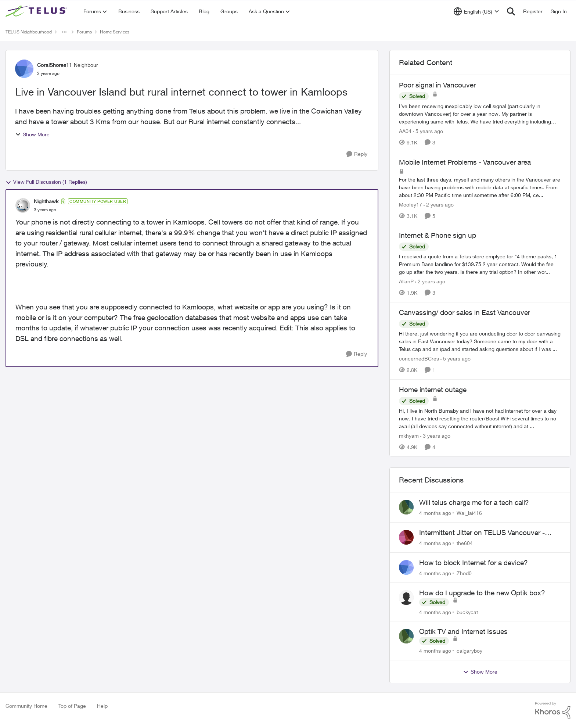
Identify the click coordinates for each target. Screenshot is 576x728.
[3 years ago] (435, 435)
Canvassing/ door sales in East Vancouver (464, 312)
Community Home (26, 706)
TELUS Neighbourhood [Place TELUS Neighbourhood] (29, 32)
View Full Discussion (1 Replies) (46, 182)
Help (102, 706)
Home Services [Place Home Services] (114, 32)
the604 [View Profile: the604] (465, 543)
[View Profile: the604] (406, 537)
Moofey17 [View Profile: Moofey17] (410, 204)
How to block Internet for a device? (473, 563)
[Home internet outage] (480, 418)
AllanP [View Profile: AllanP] (406, 281)
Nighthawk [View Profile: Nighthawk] (46, 201)
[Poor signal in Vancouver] (480, 113)
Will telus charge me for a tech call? (474, 502)
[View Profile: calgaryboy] (406, 636)
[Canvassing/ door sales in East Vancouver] (480, 341)
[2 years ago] (439, 204)
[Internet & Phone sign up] (480, 264)
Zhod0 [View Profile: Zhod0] (464, 573)
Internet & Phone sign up (437, 235)
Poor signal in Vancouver (437, 85)
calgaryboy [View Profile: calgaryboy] (469, 651)
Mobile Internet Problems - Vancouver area (465, 162)
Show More (32, 134)
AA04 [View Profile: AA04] (405, 131)
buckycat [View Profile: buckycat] (467, 612)
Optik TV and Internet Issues (463, 631)
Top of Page (72, 706)
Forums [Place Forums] (84, 32)
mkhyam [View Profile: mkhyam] (409, 435)
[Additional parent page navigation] (64, 32)
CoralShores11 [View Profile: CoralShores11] (54, 65)
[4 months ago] (435, 513)
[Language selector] (476, 11)
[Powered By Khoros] (552, 710)
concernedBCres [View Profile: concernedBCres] (419, 358)
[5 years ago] (428, 131)
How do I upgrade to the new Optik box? (482, 593)
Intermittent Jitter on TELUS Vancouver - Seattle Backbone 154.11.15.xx (482, 532)
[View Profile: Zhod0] (406, 567)
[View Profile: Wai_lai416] (406, 507)
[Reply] (357, 154)
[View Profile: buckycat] (406, 597)
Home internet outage (433, 389)
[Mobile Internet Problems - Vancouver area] (480, 186)
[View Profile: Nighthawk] (22, 205)
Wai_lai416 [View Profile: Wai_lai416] (469, 513)
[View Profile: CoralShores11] (24, 69)
